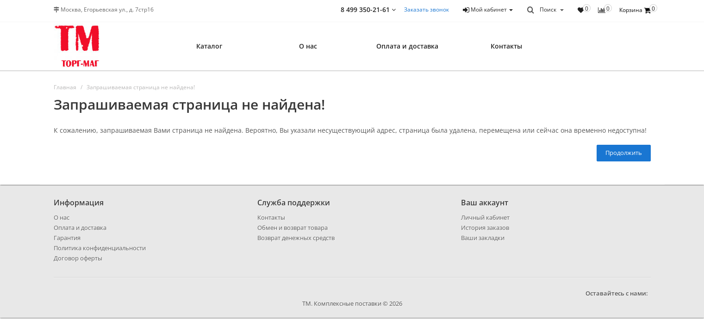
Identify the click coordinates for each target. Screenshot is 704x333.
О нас (308, 46)
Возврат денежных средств (296, 238)
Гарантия (67, 238)
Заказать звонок (426, 9)
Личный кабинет (485, 217)
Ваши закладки (483, 238)
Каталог (209, 46)
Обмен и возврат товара (292, 227)
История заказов (485, 227)
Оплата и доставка (407, 46)
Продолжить (623, 152)
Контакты (506, 46)
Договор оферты (78, 258)
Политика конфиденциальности (100, 248)
